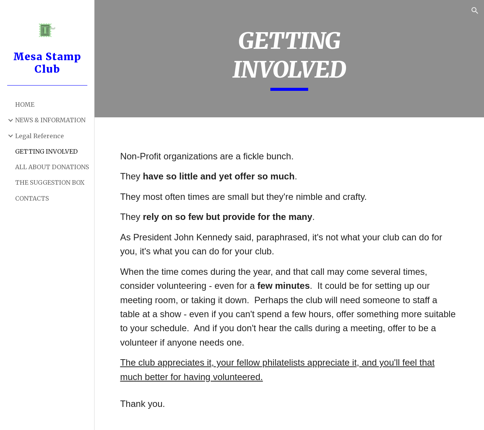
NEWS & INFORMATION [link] (50, 120)
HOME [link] (24, 104)
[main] (289, 58)
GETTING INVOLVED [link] (46, 151)
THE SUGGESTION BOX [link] (49, 182)
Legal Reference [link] (39, 136)
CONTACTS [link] (32, 198)
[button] (475, 11)
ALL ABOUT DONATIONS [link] (52, 167)
